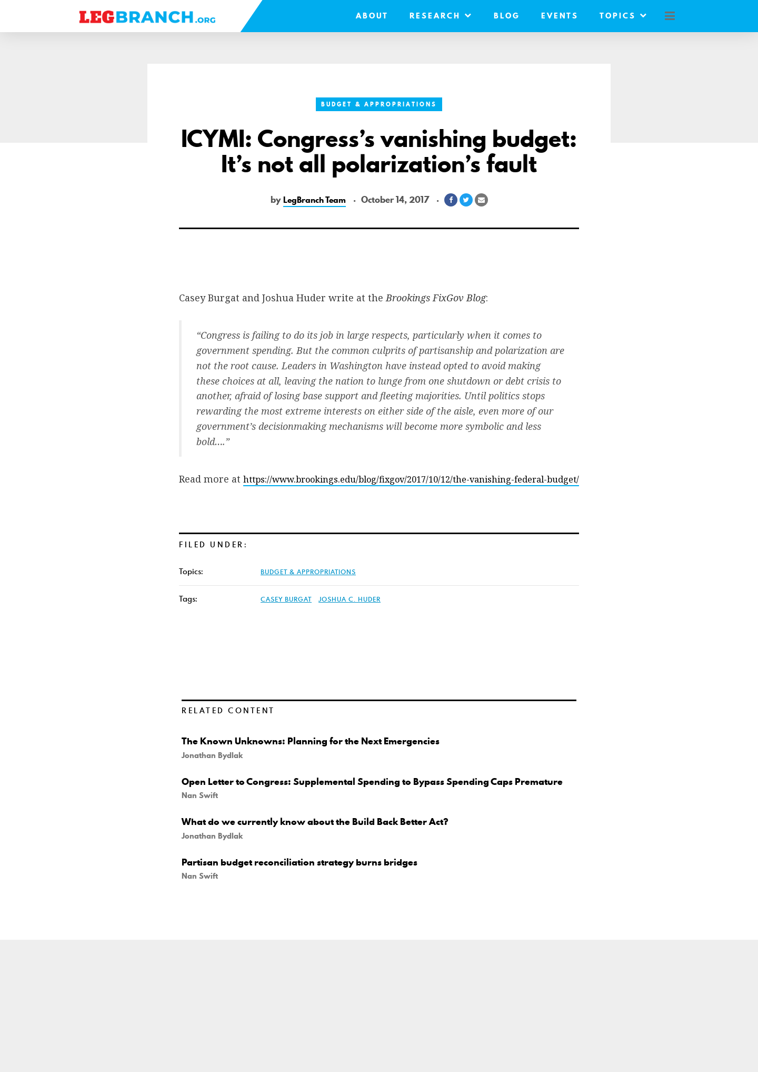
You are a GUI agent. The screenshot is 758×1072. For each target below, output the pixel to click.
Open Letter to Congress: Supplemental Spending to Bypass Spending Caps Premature (365, 802)
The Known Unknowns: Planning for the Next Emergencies (325, 756)
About (364, 16)
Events (552, 16)
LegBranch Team (314, 199)
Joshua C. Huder (349, 614)
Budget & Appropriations (379, 104)
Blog (499, 16)
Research (433, 16)
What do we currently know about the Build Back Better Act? (331, 848)
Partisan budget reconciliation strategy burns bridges (312, 888)
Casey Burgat (286, 614)
